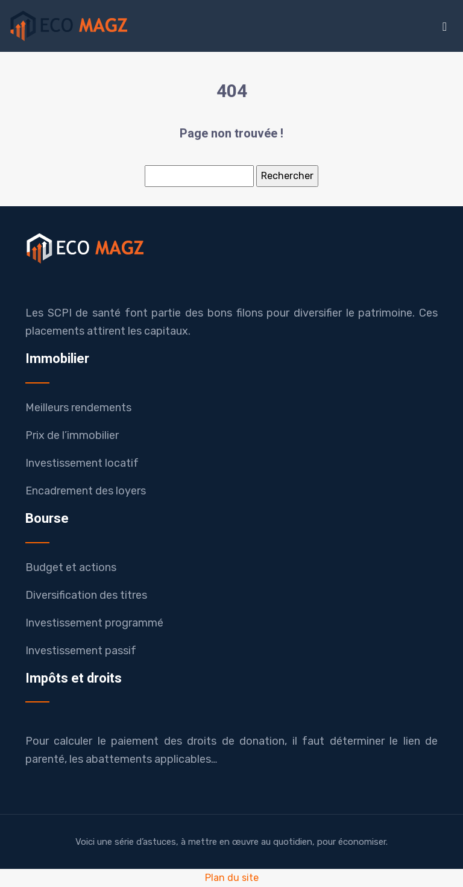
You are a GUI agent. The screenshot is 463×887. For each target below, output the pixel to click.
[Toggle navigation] (444, 26)
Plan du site (232, 877)
